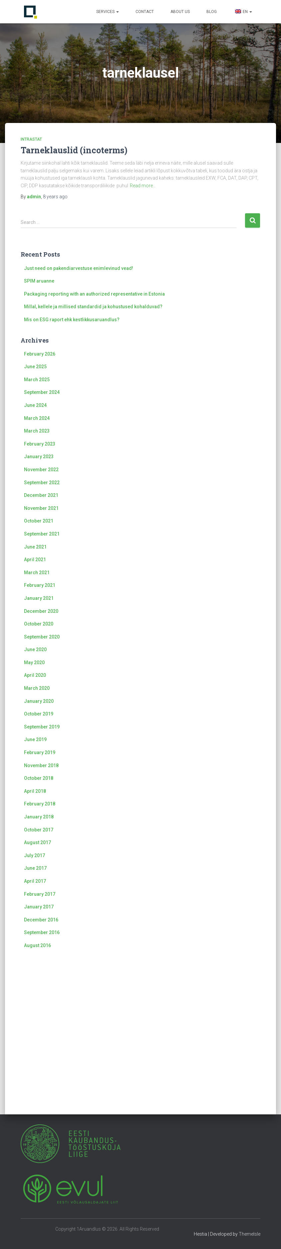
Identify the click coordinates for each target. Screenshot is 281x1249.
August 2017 (37, 842)
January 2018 (39, 816)
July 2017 (34, 855)
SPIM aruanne (39, 281)
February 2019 (39, 752)
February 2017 (39, 894)
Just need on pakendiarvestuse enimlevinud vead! (78, 268)
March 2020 (37, 688)
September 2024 (42, 392)
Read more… (143, 185)
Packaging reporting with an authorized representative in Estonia (94, 294)
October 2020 (38, 623)
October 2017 (38, 829)
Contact (145, 11)
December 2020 (41, 611)
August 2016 (37, 945)
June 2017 (35, 868)
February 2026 (39, 354)
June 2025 (35, 366)
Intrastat (31, 139)
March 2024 (37, 418)
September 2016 (42, 932)
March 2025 (37, 379)
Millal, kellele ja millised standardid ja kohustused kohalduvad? (93, 306)
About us (180, 11)
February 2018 (39, 803)
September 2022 (42, 482)
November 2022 (41, 469)
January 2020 (39, 701)
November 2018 (41, 765)
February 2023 (39, 444)
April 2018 (35, 791)
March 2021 (37, 572)
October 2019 (38, 713)
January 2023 (39, 456)
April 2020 (35, 675)
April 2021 (35, 559)
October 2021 (38, 521)
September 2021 (42, 534)
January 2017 (39, 906)
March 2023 (37, 431)
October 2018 (38, 778)
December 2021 (41, 495)
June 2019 (35, 739)
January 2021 (39, 598)
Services (107, 11)
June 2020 (35, 649)
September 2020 (42, 636)
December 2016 (41, 919)
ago (55, 196)
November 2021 (41, 508)
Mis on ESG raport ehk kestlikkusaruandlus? (72, 319)
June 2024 (35, 405)
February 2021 (39, 585)
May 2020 (34, 662)
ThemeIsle (249, 1234)
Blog (211, 11)
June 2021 (35, 547)
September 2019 (42, 726)
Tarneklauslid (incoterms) (74, 150)
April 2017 (35, 881)
